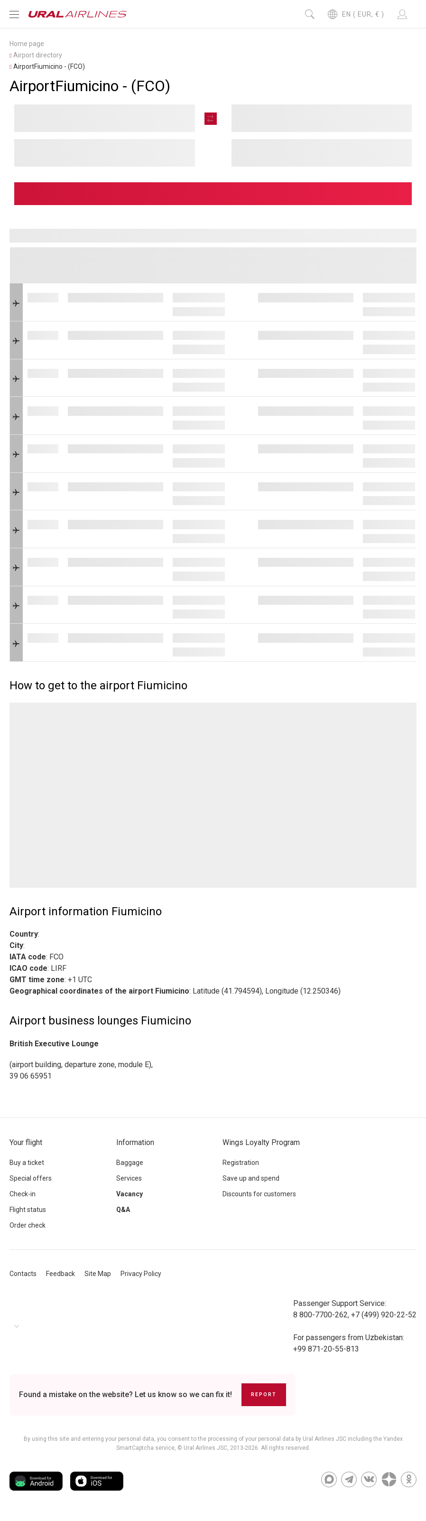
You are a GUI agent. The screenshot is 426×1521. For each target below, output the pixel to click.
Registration (240, 1162)
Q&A (123, 1209)
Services (129, 1178)
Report (264, 1394)
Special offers (30, 1178)
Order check (27, 1225)
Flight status (27, 1209)
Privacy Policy (140, 1273)
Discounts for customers (259, 1194)
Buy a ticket (26, 1162)
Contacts (23, 1273)
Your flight (25, 1142)
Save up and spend (250, 1178)
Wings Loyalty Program (261, 1142)
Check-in (22, 1194)
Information (135, 1142)
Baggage (129, 1162)
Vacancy (129, 1194)
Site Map (97, 1273)
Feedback (60, 1273)
